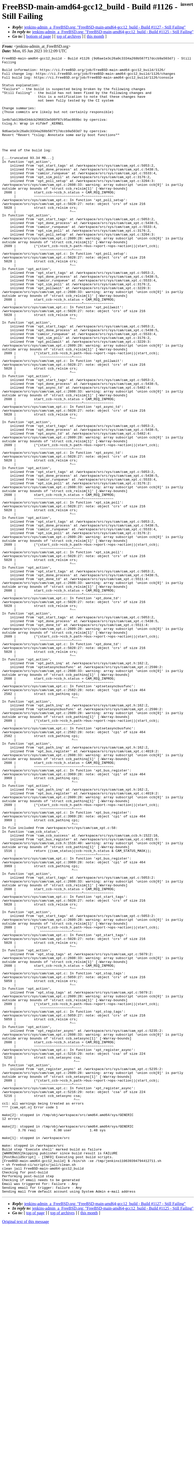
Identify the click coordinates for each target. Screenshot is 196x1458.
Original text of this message (25, 1449)
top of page (35, 1440)
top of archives (69, 36)
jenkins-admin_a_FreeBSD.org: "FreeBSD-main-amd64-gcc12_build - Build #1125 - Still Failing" (113, 32)
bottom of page (38, 36)
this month (95, 36)
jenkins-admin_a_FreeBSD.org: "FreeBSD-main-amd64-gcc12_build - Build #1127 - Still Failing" (105, 27)
